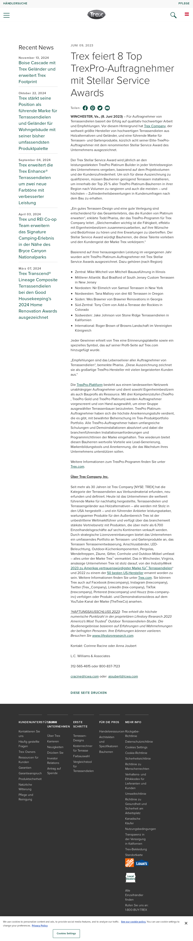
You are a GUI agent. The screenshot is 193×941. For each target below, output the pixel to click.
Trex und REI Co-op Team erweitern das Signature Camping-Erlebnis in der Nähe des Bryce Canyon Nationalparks (38, 238)
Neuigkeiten (55, 747)
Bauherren (106, 752)
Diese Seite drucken (89, 693)
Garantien (25, 767)
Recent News (36, 47)
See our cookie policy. (133, 921)
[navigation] (96, 11)
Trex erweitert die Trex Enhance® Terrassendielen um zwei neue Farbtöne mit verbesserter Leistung (36, 183)
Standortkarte (134, 855)
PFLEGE (184, 3)
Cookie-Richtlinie (136, 753)
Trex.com (77, 466)
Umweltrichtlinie (135, 793)
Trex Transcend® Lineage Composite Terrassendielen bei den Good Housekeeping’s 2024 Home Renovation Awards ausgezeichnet (38, 295)
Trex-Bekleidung (136, 849)
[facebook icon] (85, 108)
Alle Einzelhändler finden (134, 895)
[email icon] (107, 108)
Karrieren (53, 741)
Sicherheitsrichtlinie (138, 758)
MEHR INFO (133, 722)
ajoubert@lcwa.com (123, 676)
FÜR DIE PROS (109, 722)
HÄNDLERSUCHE (15, 3)
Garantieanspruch (30, 773)
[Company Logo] (96, 14)
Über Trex (53, 736)
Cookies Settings (136, 747)
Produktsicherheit (30, 779)
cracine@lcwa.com (85, 676)
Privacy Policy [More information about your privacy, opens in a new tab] (40, 925)
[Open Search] (173, 15)
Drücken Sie (55, 752)
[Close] (186, 923)
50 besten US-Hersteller (125, 572)
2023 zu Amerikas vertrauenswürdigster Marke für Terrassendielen (121, 568)
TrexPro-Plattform (90, 384)
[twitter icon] (100, 108)
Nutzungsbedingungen (140, 829)
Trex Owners (27, 752)
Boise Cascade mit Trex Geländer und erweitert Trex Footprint (37, 72)
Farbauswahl (81, 756)
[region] (96, 928)
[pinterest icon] (92, 108)
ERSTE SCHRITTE (80, 724)
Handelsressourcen (112, 731)
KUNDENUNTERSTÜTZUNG (38, 722)
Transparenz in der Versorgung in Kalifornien (135, 839)
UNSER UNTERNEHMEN (58, 724)
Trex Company (154, 125)
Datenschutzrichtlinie (139, 741)
